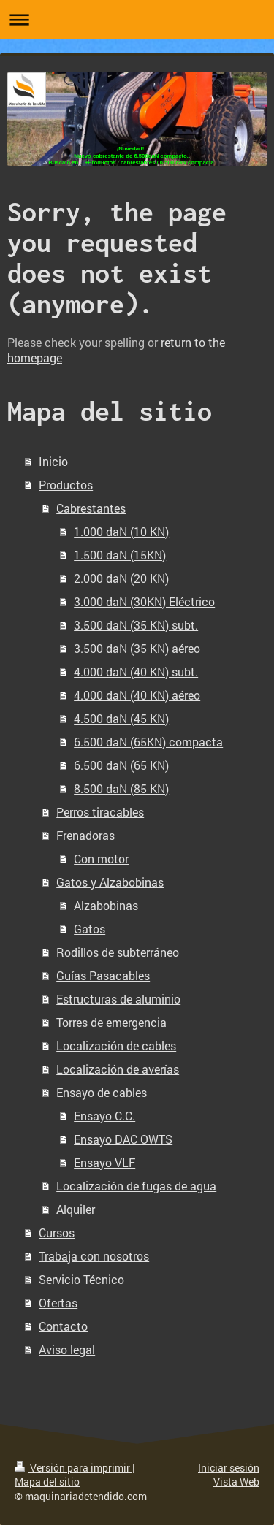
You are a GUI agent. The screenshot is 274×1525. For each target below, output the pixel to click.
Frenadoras (85, 835)
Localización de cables (116, 1045)
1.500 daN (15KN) (120, 554)
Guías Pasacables (103, 975)
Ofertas (58, 1302)
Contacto (63, 1326)
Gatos (89, 928)
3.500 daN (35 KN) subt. (136, 624)
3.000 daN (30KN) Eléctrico (144, 601)
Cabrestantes (91, 508)
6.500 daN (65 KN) (121, 765)
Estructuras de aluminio (118, 998)
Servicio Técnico (81, 1279)
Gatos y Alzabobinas (110, 882)
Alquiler (75, 1209)
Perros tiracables (100, 811)
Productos (66, 484)
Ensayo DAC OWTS (123, 1139)
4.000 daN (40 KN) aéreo (137, 695)
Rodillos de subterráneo (117, 952)
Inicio (53, 461)
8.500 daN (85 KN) (121, 788)
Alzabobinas (106, 905)
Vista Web (236, 1481)
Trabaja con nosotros (94, 1256)
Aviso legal (67, 1349)
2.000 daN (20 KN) (121, 578)
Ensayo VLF (104, 1162)
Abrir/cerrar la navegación (137, 19)
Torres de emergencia (111, 1022)
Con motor (101, 858)
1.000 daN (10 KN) (121, 531)
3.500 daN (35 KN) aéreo (137, 648)
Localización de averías (117, 1069)
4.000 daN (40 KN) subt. (136, 671)
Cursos (57, 1232)
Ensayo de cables (101, 1092)
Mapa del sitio (47, 1481)
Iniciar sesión (228, 1468)
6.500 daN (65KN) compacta (148, 741)
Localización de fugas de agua (136, 1185)
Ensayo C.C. (104, 1115)
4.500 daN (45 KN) (121, 718)
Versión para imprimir (73, 1468)
